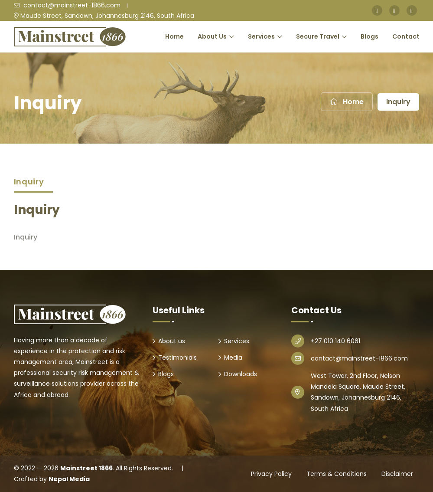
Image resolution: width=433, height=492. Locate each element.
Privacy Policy (271, 473)
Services (261, 36)
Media (233, 357)
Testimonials (177, 357)
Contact (406, 36)
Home (174, 36)
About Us (212, 36)
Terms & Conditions (336, 473)
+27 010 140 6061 (335, 341)
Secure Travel (317, 36)
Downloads (240, 374)
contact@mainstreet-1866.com (67, 5)
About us (171, 341)
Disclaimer (397, 473)
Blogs (369, 36)
